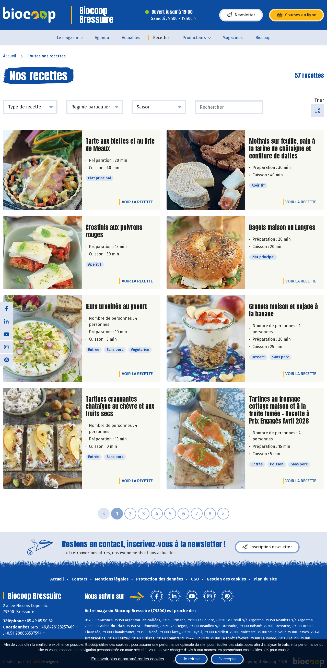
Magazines (233, 37)
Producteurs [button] (194, 37)
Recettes (161, 37)
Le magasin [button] (67, 37)
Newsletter (241, 15)
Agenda (102, 37)
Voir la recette (137, 202)
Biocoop (263, 37)
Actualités (131, 37)
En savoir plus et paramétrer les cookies (127, 659)
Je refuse (191, 659)
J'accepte (227, 659)
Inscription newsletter (267, 547)
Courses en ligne (296, 15)
